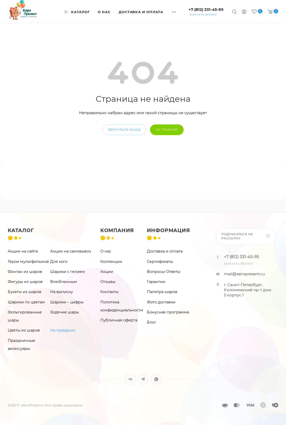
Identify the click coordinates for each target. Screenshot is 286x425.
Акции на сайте (23, 251)
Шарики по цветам (26, 302)
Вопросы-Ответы (163, 271)
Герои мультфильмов (28, 261)
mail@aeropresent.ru (244, 273)
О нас (105, 251)
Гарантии (156, 281)
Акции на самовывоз (70, 251)
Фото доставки (161, 302)
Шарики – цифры (67, 302)
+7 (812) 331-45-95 (206, 9)
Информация (168, 230)
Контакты (109, 291)
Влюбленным (63, 281)
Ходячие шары (64, 312)
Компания (117, 230)
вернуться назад (124, 129)
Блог (151, 322)
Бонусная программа (168, 312)
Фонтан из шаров (25, 271)
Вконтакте (130, 379)
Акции (106, 271)
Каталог (21, 230)
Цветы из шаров (24, 330)
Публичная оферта (118, 320)
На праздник (62, 330)
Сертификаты (160, 261)
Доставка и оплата (165, 251)
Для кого (58, 261)
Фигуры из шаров (25, 281)
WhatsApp (156, 379)
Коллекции (111, 261)
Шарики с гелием (67, 271)
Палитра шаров (162, 291)
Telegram (143, 379)
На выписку (61, 291)
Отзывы (107, 281)
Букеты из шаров (24, 291)
